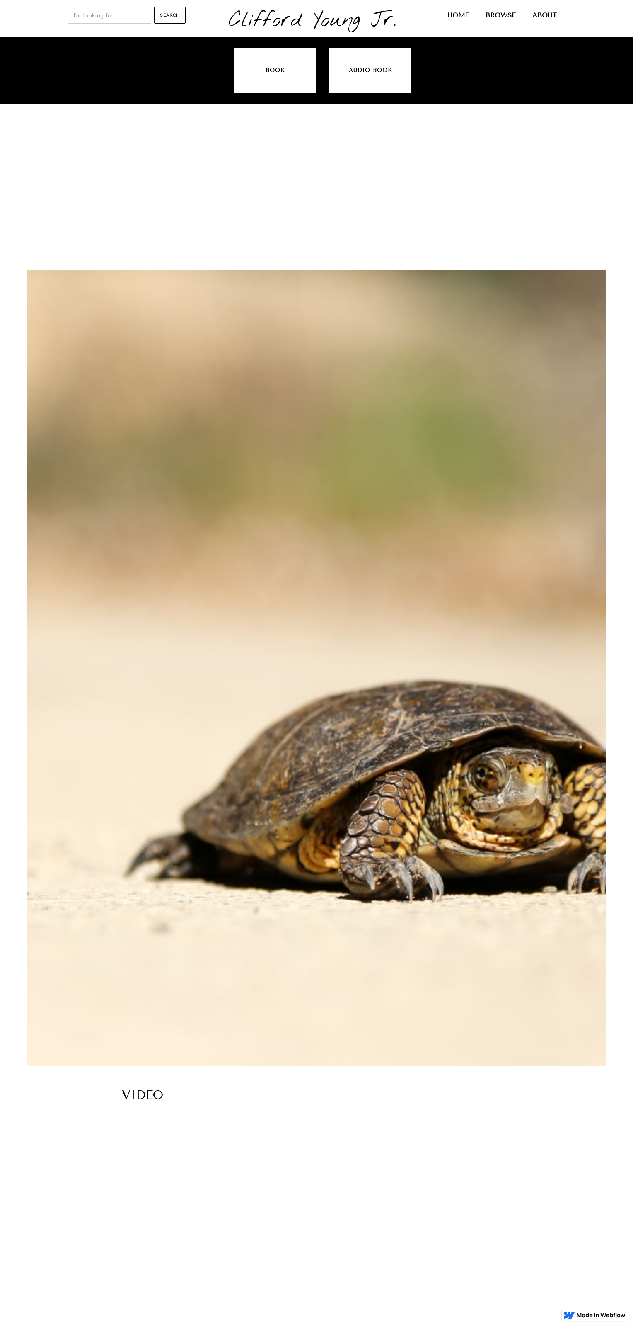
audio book (370, 70)
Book (275, 70)
